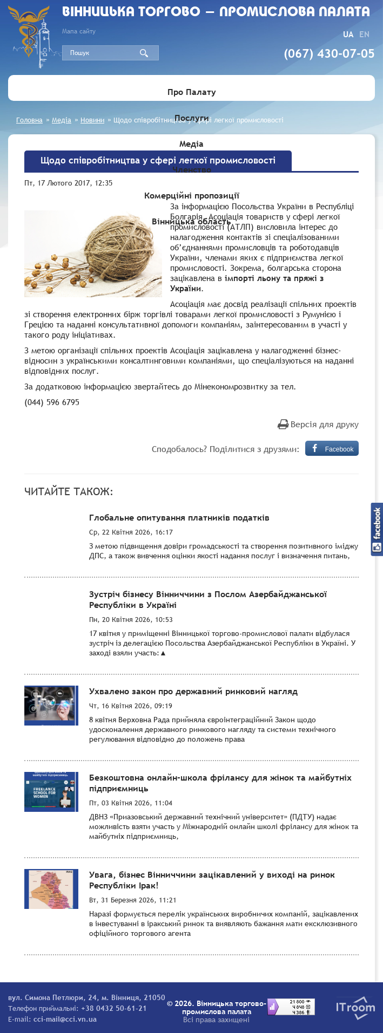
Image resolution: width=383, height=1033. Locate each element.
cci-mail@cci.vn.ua (65, 1019)
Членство (191, 169)
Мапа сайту (79, 31)
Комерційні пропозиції (191, 195)
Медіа (191, 143)
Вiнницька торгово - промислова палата (216, 12)
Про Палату (191, 92)
